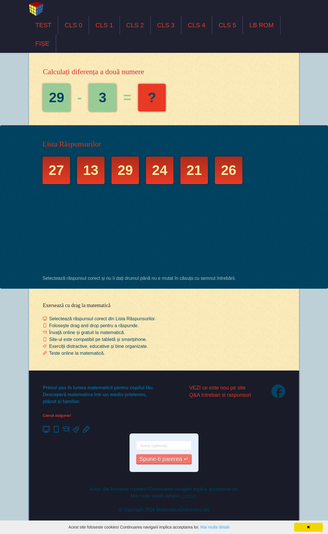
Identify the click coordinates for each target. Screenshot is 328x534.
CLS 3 (166, 25)
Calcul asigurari (57, 415)
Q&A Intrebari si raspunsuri (220, 395)
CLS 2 (135, 25)
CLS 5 (227, 25)
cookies (188, 495)
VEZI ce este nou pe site (217, 388)
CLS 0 (73, 25)
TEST (43, 25)
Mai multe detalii (214, 527)
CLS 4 (196, 25)
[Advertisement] (164, 231)
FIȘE (42, 43)
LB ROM (261, 25)
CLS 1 (104, 25)
